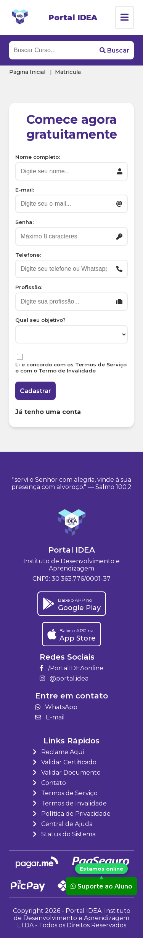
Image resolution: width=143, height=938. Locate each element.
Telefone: (28, 255)
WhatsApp (56, 707)
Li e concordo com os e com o (71, 367)
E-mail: (24, 190)
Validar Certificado (64, 762)
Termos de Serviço (101, 364)
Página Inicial (27, 72)
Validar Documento (67, 772)
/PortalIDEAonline (71, 668)
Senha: (24, 222)
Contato (49, 782)
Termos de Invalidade (70, 803)
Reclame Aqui (58, 752)
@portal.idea (64, 678)
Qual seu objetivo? (40, 320)
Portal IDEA (72, 17)
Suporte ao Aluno (101, 886)
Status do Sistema (64, 834)
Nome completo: (37, 157)
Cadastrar (35, 391)
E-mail (50, 717)
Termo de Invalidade (67, 371)
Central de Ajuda (63, 824)
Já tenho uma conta (48, 411)
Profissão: (28, 287)
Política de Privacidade (72, 813)
